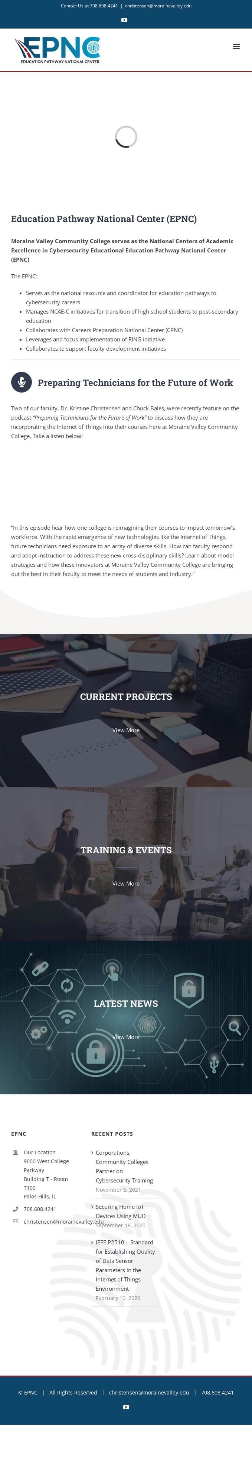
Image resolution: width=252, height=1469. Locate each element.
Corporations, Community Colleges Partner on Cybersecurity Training (124, 1166)
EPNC (30, 1392)
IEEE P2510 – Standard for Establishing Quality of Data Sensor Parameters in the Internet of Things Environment (125, 1265)
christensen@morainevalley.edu (158, 6)
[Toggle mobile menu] (237, 46)
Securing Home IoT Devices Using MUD (121, 1211)
